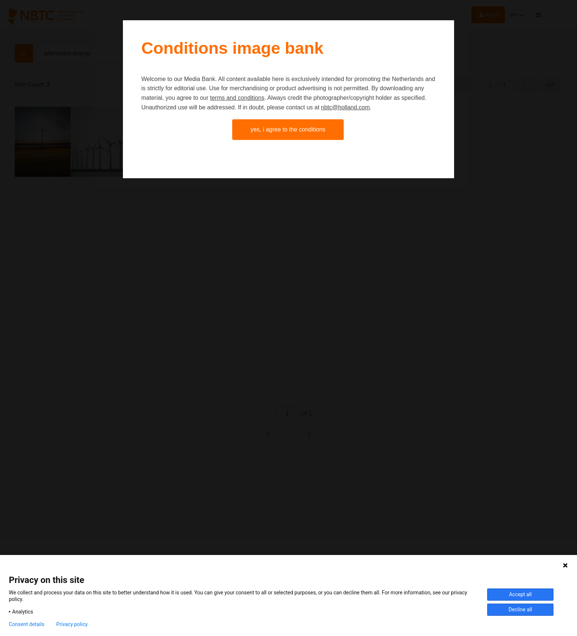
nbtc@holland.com (345, 107)
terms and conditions (237, 98)
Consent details (27, 624)
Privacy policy (72, 624)
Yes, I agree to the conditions (288, 129)
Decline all (520, 609)
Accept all (520, 594)
